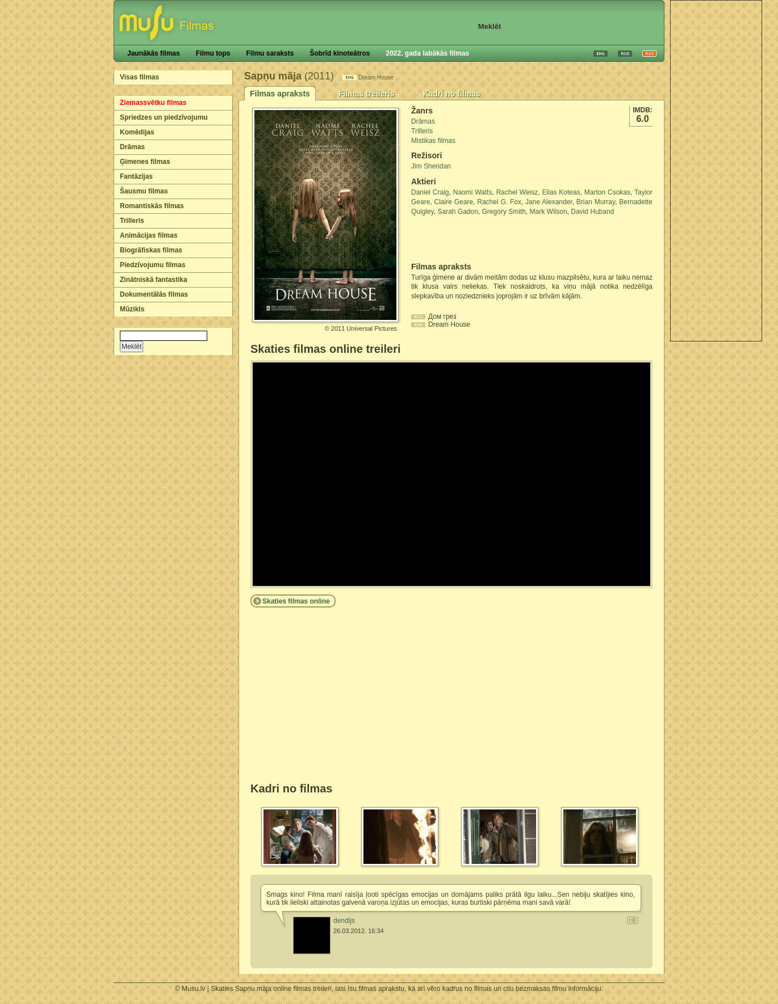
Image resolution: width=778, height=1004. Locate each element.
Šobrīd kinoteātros (339, 53)
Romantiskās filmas (152, 206)
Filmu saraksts (270, 53)
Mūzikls (132, 309)
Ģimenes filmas (145, 162)
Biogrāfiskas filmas (151, 250)
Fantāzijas (136, 176)
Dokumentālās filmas (154, 294)
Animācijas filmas (148, 235)
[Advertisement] (716, 171)
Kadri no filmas (451, 93)
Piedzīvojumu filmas (152, 265)
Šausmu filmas (144, 191)
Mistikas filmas (433, 141)
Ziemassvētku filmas (153, 103)
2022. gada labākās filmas (427, 53)
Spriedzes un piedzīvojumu (164, 117)
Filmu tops (213, 53)
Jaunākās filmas (153, 53)
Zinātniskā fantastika (153, 280)
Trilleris (132, 221)
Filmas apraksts (280, 93)
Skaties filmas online (296, 601)
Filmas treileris (366, 93)
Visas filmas (139, 77)
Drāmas (132, 147)
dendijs (344, 921)
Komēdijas (137, 132)
